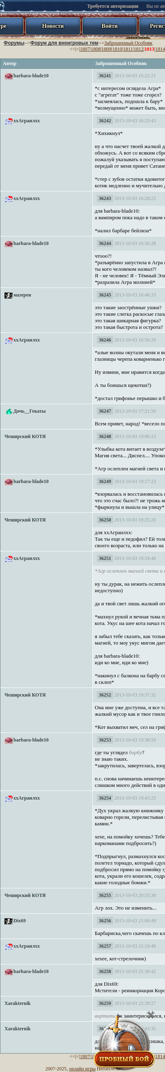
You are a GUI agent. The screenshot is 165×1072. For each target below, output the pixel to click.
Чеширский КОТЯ (25, 436)
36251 (105, 558)
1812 (138, 49)
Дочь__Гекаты (29, 411)
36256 (105, 921)
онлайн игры (82, 1069)
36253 (105, 740)
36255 (105, 895)
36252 (105, 695)
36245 (105, 295)
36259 (105, 1003)
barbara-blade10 (31, 76)
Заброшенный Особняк (128, 43)
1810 (117, 49)
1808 (95, 49)
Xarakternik (17, 1003)
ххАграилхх (26, 121)
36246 (105, 340)
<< (73, 49)
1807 (85, 49)
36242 (105, 121)
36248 (105, 436)
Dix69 (19, 921)
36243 (105, 198)
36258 (105, 971)
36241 (105, 76)
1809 (106, 49)
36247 (105, 411)
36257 (105, 946)
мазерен (22, 295)
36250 (105, 520)
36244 (105, 243)
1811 (128, 49)
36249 (105, 481)
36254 (105, 798)
